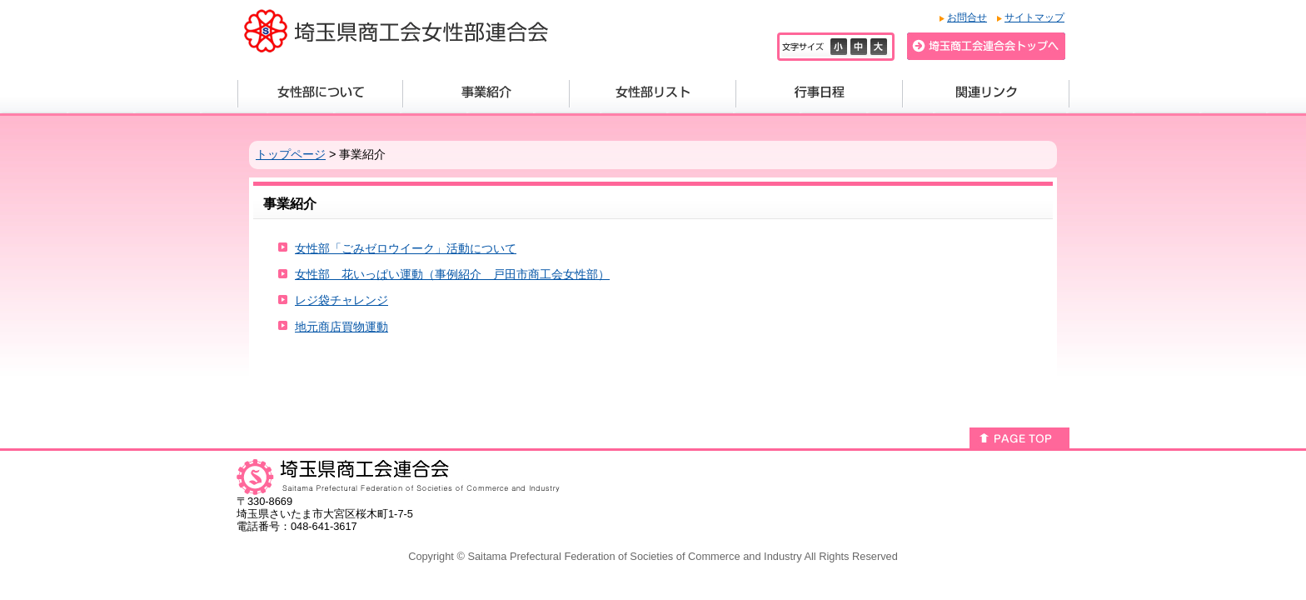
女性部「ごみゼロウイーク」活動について (405, 248)
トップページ (291, 154)
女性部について (320, 94)
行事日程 (819, 94)
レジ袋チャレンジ (341, 300)
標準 (860, 46)
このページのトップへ (1019, 438)
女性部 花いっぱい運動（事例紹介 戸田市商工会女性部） (452, 274)
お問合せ (967, 17)
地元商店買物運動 (341, 326)
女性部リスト (653, 94)
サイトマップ (1034, 17)
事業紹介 (486, 94)
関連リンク (986, 94)
